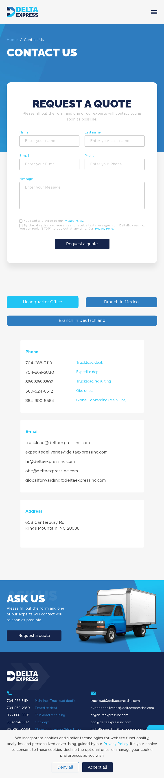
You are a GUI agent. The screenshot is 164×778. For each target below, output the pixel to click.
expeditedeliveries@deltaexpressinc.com (66, 452)
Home (12, 40)
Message (26, 179)
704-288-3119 (38, 363)
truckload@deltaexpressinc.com (57, 443)
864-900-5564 (39, 401)
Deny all (65, 767)
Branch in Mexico (121, 302)
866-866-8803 (39, 382)
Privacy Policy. (116, 744)
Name (23, 132)
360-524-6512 (39, 391)
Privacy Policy (73, 221)
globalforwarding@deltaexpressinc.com (65, 480)
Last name (93, 132)
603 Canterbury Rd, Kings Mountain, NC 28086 (52, 525)
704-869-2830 (39, 372)
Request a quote (82, 243)
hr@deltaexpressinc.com (50, 462)
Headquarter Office (42, 302)
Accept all (97, 767)
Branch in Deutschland (82, 320)
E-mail (24, 156)
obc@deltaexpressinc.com (51, 471)
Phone (89, 156)
